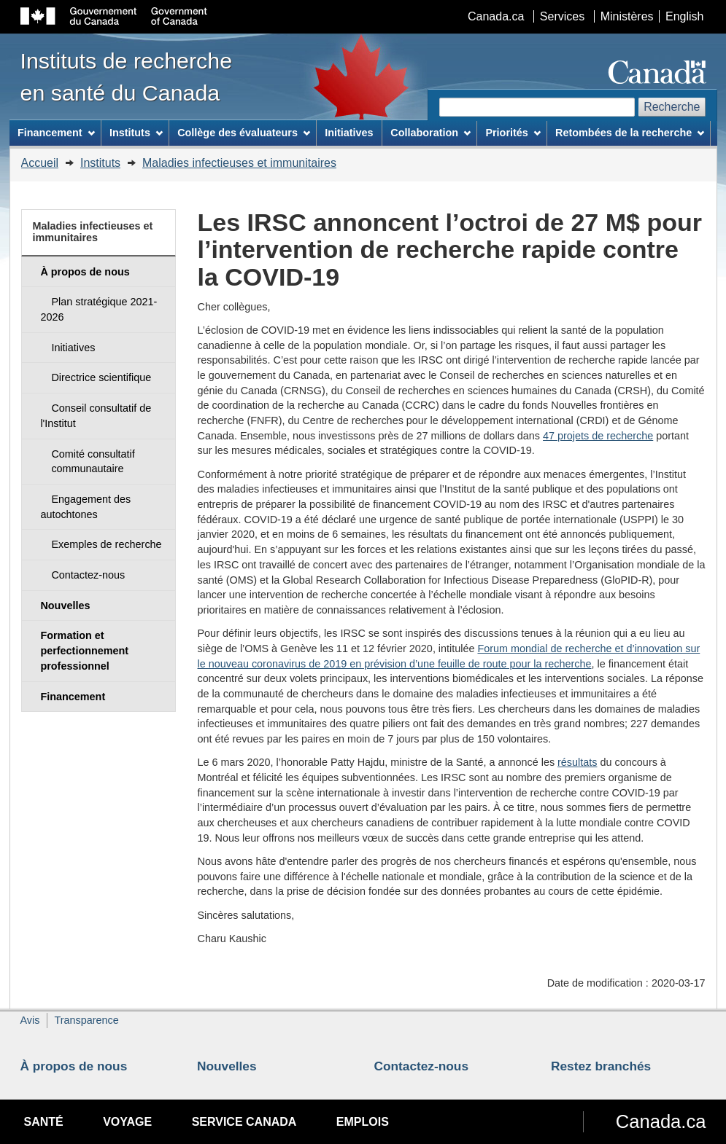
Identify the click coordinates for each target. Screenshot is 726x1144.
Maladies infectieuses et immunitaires (239, 163)
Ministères (627, 16)
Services (562, 16)
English (684, 16)
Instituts (100, 163)
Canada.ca (496, 16)
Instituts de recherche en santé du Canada (126, 76)
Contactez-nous (421, 1066)
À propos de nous (74, 1066)
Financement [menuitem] (56, 132)
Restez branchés (601, 1066)
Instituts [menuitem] (136, 132)
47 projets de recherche (598, 436)
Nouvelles (227, 1066)
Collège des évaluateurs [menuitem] (243, 132)
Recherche (672, 107)
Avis (30, 1020)
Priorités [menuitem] (512, 132)
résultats (577, 762)
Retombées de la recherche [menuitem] (629, 132)
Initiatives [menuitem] (349, 132)
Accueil (40, 163)
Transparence (86, 1020)
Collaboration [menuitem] (430, 132)
